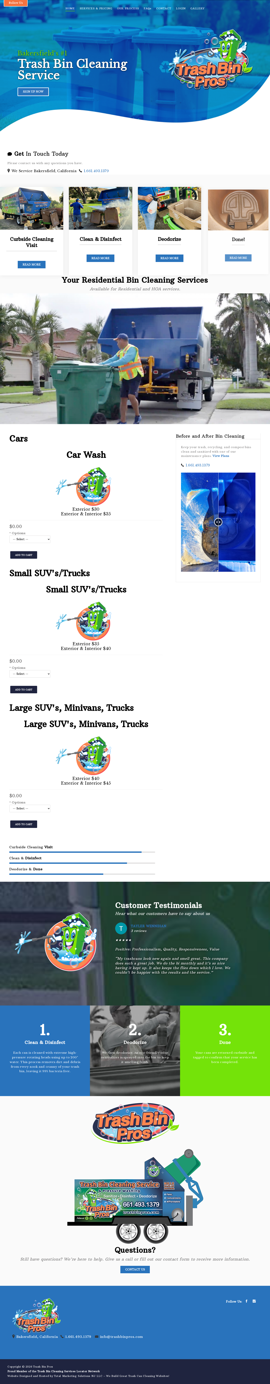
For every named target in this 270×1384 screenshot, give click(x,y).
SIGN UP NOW (33, 91)
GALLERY (197, 8)
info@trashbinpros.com (121, 1337)
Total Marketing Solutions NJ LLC (78, 1376)
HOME (70, 8)
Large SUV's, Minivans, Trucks (71, 708)
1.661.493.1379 (96, 171)
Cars (18, 438)
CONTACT (163, 8)
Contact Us (135, 1269)
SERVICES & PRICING (96, 8)
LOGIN (180, 8)
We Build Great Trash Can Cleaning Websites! (137, 1376)
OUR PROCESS (128, 8)
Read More (31, 261)
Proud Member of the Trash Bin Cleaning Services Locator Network (53, 1371)
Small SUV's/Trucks (49, 573)
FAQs (147, 8)
